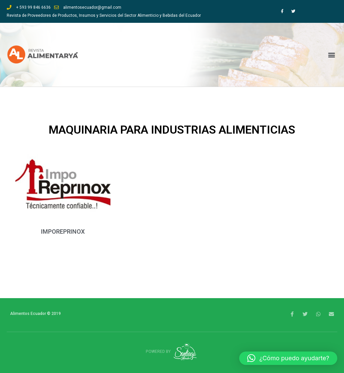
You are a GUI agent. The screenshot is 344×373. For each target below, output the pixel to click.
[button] (331, 54)
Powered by (172, 351)
